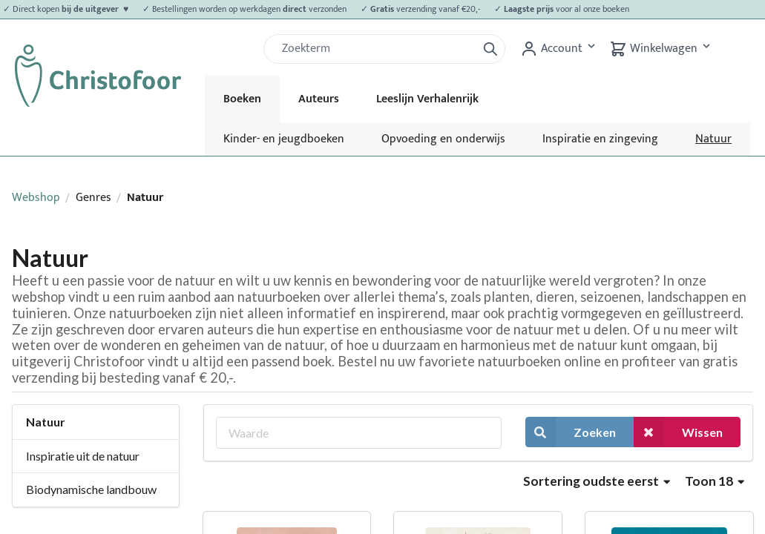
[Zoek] (376, 49)
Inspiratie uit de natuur (82, 456)
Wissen (678, 432)
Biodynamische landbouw (91, 489)
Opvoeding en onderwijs (443, 139)
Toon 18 (714, 481)
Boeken (242, 99)
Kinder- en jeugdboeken (283, 139)
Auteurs (318, 99)
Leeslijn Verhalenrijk (427, 99)
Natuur (713, 139)
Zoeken (570, 432)
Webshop (36, 198)
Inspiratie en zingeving (600, 139)
